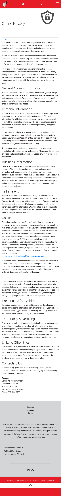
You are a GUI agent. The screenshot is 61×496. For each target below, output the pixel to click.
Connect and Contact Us (13, 448)
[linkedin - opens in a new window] (28, 470)
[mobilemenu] (30, 485)
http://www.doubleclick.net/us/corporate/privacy (24, 256)
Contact (30, 410)
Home (4, 39)
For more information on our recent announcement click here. (30, 481)
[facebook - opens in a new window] (32, 470)
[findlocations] (23, 3)
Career (30, 413)
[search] (41, 3)
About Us (30, 407)
